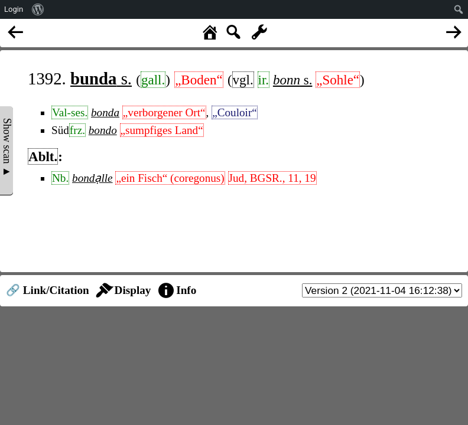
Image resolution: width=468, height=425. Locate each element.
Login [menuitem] (13, 9)
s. (101, 78)
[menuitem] (38, 9)
